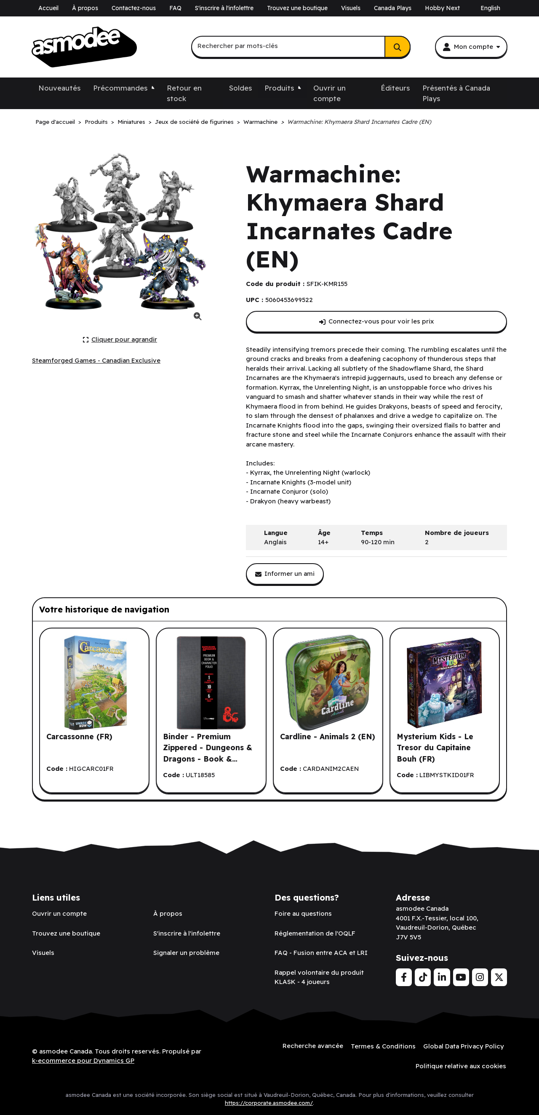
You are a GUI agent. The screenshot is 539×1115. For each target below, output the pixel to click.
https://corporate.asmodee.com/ (269, 1102)
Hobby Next (442, 8)
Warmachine (260, 121)
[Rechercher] (397, 47)
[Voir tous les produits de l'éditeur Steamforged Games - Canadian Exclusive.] (96, 361)
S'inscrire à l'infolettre (224, 8)
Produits (279, 87)
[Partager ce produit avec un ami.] (285, 574)
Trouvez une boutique (297, 8)
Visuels (350, 8)
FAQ (175, 8)
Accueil (48, 8)
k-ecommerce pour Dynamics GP (83, 1060)
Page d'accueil (55, 121)
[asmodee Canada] (84, 47)
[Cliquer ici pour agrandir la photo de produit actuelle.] (120, 339)
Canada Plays (392, 8)
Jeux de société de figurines (194, 121)
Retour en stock (184, 93)
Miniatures (131, 121)
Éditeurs (395, 87)
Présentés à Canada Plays (456, 93)
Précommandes (120, 87)
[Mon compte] (471, 47)
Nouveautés (59, 87)
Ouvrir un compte (329, 93)
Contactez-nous (134, 8)
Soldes (240, 87)
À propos (85, 8)
